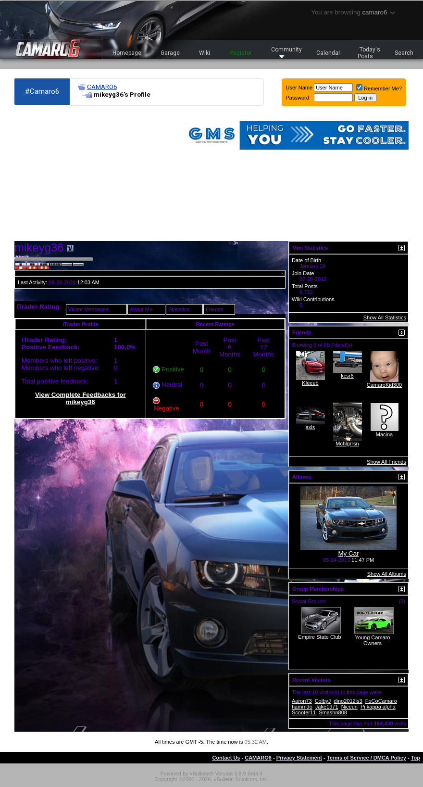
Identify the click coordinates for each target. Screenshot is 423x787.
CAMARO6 (102, 86)
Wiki (204, 53)
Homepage (126, 53)
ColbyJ (323, 701)
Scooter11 (304, 712)
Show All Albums (386, 574)
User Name (299, 87)
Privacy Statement (299, 758)
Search (404, 53)
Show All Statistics (384, 317)
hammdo (302, 707)
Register (240, 53)
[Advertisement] (80, 174)
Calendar (328, 53)
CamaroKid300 (384, 385)
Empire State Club (319, 637)
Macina (384, 434)
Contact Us (226, 758)
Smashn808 (333, 712)
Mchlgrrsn (347, 443)
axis (310, 427)
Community (286, 52)
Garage (170, 53)
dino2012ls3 (348, 701)
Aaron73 (302, 701)
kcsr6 (347, 376)
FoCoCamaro (381, 701)
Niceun (349, 707)
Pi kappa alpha (378, 707)
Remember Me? (379, 88)
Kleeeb (310, 383)
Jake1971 (326, 707)
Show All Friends (386, 462)
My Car (348, 553)
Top (415, 758)
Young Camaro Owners (372, 640)
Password (297, 98)
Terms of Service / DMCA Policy (366, 758)
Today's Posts (369, 53)
